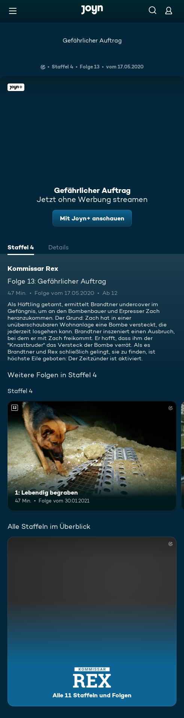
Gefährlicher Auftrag (92, 40)
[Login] (168, 10)
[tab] (21, 248)
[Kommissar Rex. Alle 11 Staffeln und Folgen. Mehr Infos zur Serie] (92, 621)
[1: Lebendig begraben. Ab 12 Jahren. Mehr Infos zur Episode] (92, 456)
